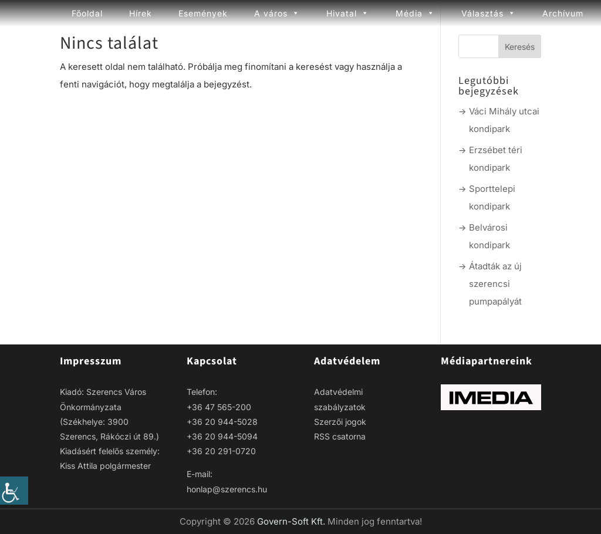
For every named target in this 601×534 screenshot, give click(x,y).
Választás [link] (488, 13)
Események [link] (203, 13)
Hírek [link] (140, 13)
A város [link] (277, 13)
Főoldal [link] (87, 13)
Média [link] (415, 13)
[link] (14, 490)
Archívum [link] (562, 13)
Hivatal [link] (347, 13)
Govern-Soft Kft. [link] (292, 521)
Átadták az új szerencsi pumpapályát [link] (495, 284)
